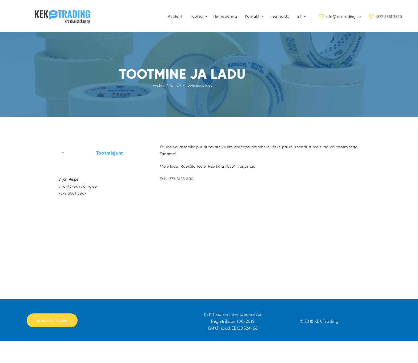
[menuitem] (300, 16)
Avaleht (159, 85)
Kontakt (175, 85)
